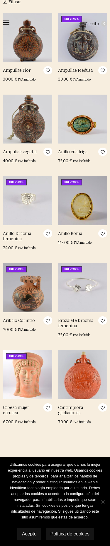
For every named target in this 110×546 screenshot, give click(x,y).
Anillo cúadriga (72, 151)
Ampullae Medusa (75, 70)
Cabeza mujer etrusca (16, 410)
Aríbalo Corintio (19, 320)
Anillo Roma (70, 233)
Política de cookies (69, 533)
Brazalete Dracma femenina (75, 323)
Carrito (96, 24)
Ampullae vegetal (20, 151)
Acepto (29, 533)
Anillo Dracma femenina (17, 236)
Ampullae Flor (17, 70)
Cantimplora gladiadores (70, 410)
